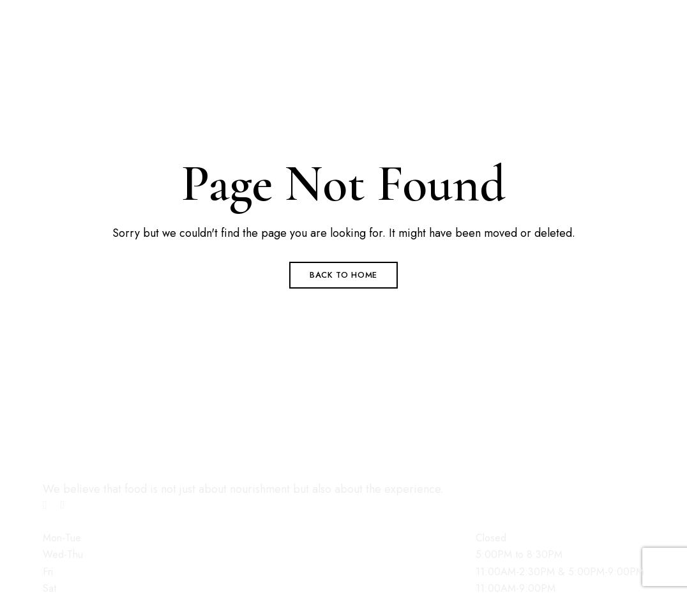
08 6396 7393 (83, 28)
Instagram (63, 505)
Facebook (45, 505)
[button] (95, 277)
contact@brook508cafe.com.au (125, 47)
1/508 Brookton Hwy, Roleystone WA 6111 (153, 9)
